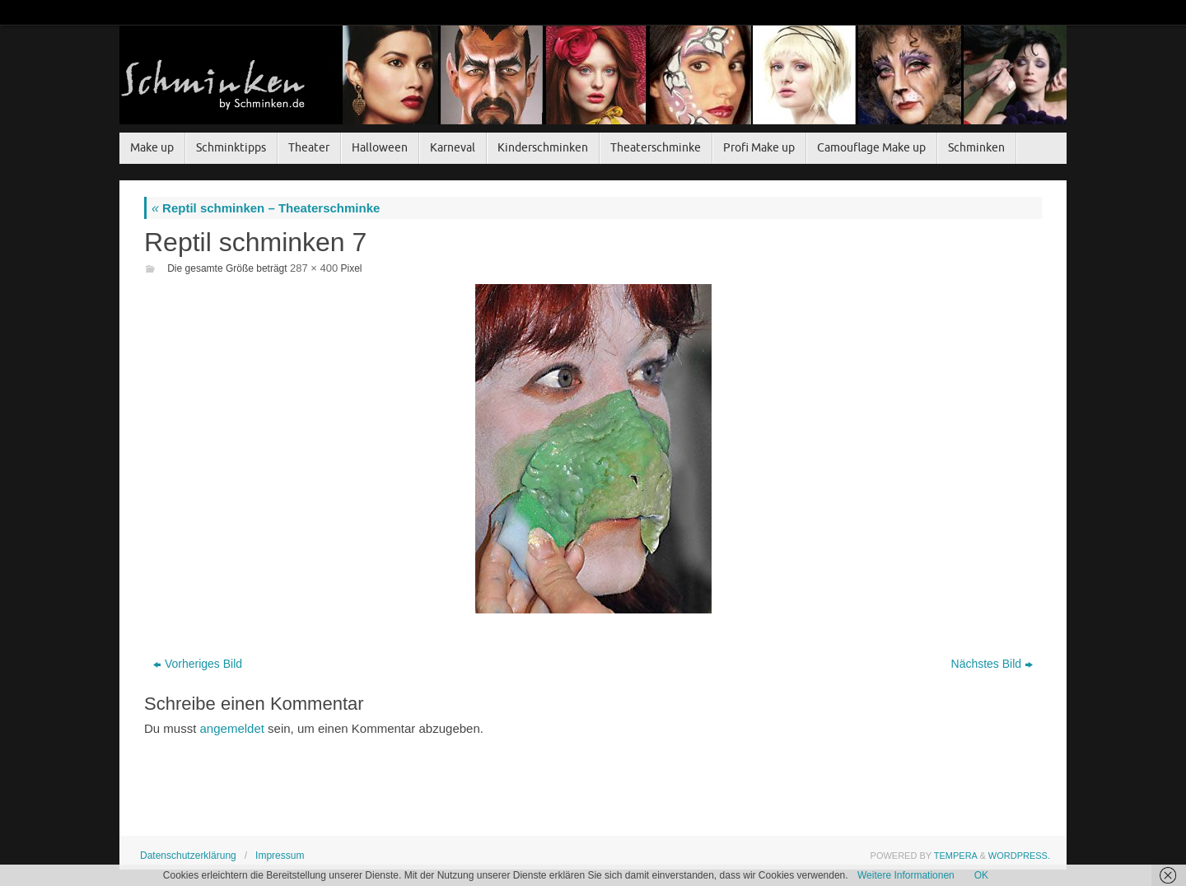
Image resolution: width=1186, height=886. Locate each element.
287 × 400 (314, 268)
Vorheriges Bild (197, 663)
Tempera (956, 855)
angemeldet (232, 728)
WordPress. (1019, 855)
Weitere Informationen (906, 875)
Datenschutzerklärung (188, 855)
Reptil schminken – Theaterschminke (266, 208)
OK (981, 875)
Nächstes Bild (992, 663)
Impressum (279, 855)
